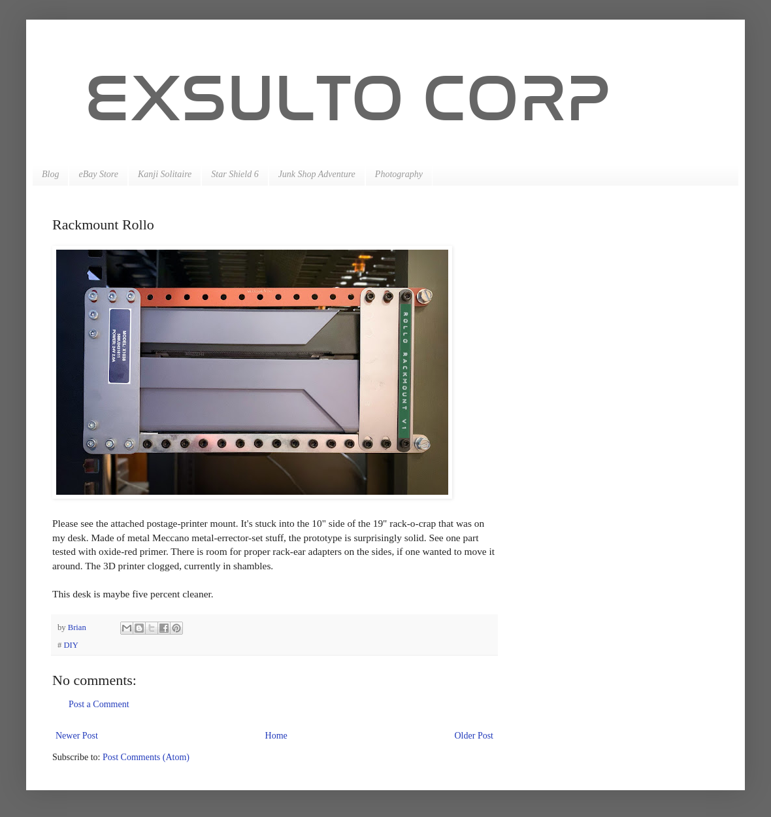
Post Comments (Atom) (146, 757)
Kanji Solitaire (164, 174)
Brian (78, 627)
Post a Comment (99, 704)
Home (276, 736)
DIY (70, 645)
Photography (399, 174)
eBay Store (98, 174)
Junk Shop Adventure (316, 174)
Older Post (474, 736)
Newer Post (77, 736)
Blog (50, 174)
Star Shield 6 (234, 174)
